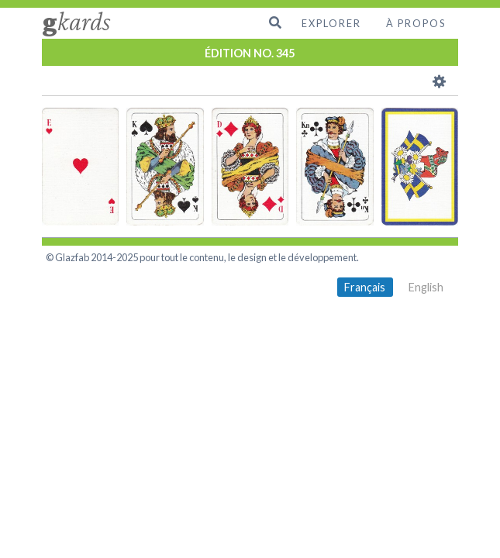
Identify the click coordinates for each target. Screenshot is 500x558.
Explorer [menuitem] (331, 23)
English (426, 287)
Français (364, 287)
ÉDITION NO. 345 (250, 53)
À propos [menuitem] (416, 23)
